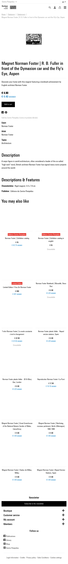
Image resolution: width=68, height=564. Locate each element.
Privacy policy (31, 557)
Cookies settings (56, 557)
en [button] (63, 2)
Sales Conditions (43, 557)
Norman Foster (7, 126)
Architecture (6, 143)
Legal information (12, 557)
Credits (22, 557)
